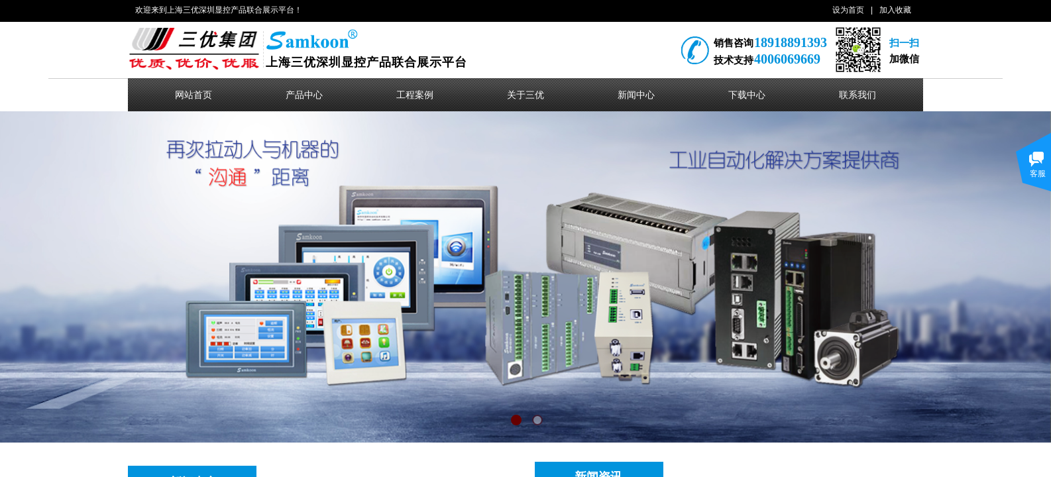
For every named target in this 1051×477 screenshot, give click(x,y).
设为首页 (848, 10)
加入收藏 (895, 10)
